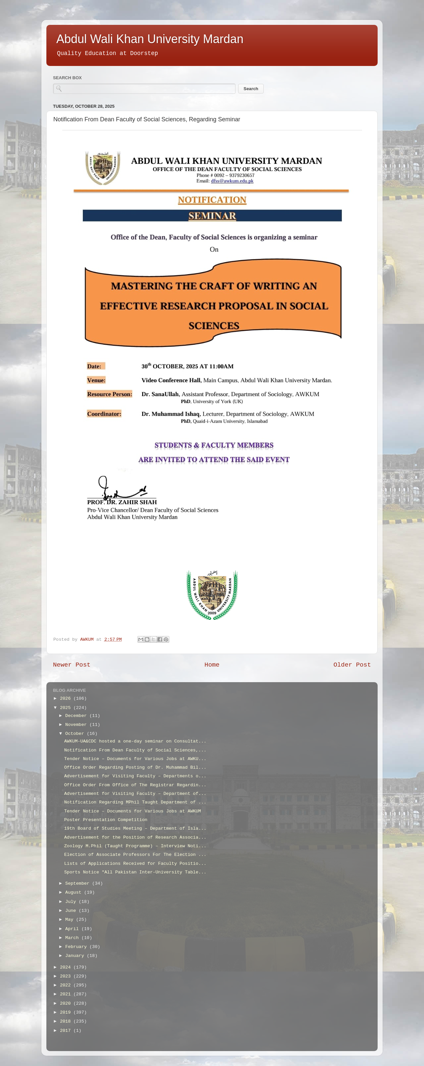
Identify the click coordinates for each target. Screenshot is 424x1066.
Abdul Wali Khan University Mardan (149, 39)
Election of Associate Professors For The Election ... (135, 854)
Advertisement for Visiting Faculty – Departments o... (135, 776)
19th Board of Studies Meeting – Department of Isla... (135, 828)
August (74, 892)
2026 (67, 698)
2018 (67, 1021)
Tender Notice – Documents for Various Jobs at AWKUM (132, 811)
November (77, 724)
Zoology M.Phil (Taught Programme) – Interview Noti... (135, 846)
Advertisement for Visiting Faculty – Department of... (135, 793)
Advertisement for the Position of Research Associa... (135, 837)
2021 (67, 994)
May (70, 919)
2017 (67, 1030)
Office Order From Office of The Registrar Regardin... (135, 785)
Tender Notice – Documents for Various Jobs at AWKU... (135, 758)
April (73, 928)
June (72, 910)
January (76, 955)
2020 (67, 1003)
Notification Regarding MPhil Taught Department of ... (135, 802)
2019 (67, 1012)
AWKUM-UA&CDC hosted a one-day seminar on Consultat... (135, 741)
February (77, 946)
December (77, 715)
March (73, 937)
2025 (67, 707)
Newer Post (71, 665)
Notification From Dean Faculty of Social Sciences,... (135, 750)
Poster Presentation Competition (105, 819)
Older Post (352, 665)
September (78, 883)
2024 (67, 967)
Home (211, 665)
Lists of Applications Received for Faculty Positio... (135, 863)
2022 (67, 985)
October (76, 733)
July (72, 901)
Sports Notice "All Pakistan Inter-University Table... (135, 872)
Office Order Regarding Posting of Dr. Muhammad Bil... (135, 767)
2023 (67, 976)
